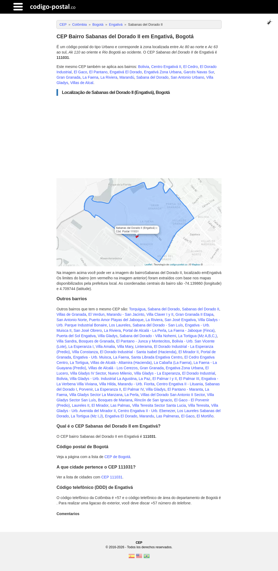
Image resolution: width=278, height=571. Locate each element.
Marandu (146, 416)
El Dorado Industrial (198, 373)
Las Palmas (120, 405)
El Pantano (98, 72)
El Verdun (96, 314)
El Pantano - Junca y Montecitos (143, 341)
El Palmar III (189, 378)
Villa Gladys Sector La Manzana (96, 395)
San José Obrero (88, 330)
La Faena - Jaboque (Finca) (191, 330)
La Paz (144, 378)
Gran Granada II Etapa (195, 314)
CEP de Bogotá (117, 457)
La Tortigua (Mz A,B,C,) (197, 336)
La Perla (131, 395)
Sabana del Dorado (152, 77)
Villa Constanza (85, 352)
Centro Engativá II (166, 66)
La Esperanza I (81, 346)
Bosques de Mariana (115, 400)
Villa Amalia (105, 346)
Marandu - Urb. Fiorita (136, 384)
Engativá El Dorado (126, 72)
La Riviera (108, 77)
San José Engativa (180, 320)
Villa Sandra (66, 341)
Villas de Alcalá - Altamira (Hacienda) (121, 362)
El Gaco (80, 72)
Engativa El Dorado (121, 416)
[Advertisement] (139, 137)
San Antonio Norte (71, 320)
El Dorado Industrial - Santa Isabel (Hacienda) (138, 352)
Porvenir (86, 389)
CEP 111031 (111, 477)
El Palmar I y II (165, 378)
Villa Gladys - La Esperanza (157, 373)
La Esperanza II (108, 389)
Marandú (126, 77)
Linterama (143, 346)
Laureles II (80, 405)
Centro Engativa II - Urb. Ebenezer (146, 411)
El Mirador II (188, 352)
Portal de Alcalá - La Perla (144, 330)
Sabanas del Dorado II (200, 309)
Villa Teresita (198, 405)
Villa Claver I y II (159, 314)
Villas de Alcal (81, 83)
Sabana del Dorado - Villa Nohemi (148, 336)
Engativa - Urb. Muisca (92, 357)
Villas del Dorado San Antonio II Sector (172, 395)
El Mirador (100, 405)
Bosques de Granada (96, 341)
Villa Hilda (107, 384)
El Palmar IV (133, 389)
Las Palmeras (167, 416)
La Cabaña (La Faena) (173, 362)
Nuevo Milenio (120, 373)
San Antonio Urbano (187, 77)
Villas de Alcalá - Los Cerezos (113, 368)
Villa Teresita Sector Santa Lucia (159, 405)
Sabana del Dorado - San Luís (157, 325)
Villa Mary (125, 346)
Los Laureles (119, 325)
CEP (139, 543)
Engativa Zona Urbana (184, 368)
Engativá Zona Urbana (162, 72)
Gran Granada (68, 77)
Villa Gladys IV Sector (88, 373)
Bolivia (143, 66)
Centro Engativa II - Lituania (180, 384)
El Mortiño (205, 416)
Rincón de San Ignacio (153, 400)
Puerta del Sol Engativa (76, 336)
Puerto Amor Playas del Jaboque (116, 320)
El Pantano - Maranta (185, 389)
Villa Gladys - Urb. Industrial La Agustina (103, 378)
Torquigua (137, 309)
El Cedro (190, 66)
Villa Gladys (107, 336)
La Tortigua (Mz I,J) (87, 416)
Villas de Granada (71, 314)
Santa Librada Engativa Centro (156, 357)
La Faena (90, 77)
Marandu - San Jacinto (125, 314)
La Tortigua (79, 362)
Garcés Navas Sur (199, 72)
